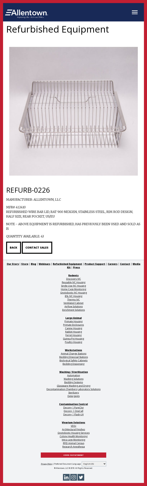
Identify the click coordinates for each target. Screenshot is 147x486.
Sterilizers (73, 392)
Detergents (74, 396)
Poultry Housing (73, 342)
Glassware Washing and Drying (73, 385)
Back (13, 247)
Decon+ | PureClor (73, 407)
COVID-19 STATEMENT (73, 455)
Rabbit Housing (73, 331)
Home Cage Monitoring (73, 289)
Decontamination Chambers (62, 389)
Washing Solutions (73, 378)
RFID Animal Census (73, 443)
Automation (73, 375)
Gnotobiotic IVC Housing (73, 292)
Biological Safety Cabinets (73, 360)
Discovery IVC (73, 279)
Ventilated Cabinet (73, 303)
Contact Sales (36, 247)
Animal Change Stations (73, 353)
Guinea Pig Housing (73, 338)
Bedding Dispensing (73, 364)
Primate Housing (73, 321)
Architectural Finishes (73, 429)
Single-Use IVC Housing (73, 285)
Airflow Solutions (74, 306)
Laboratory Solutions (89, 389)
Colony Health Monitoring (73, 436)
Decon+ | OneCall (73, 411)
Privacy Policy (46, 464)
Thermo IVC (73, 299)
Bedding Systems (73, 382)
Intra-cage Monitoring (73, 439)
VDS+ (73, 426)
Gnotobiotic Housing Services (74, 432)
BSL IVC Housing (73, 296)
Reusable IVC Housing (73, 282)
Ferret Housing (73, 335)
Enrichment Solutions (73, 310)
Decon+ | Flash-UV (73, 414)
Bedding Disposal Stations (73, 357)
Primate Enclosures (73, 324)
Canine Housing (73, 328)
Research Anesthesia (73, 446)
